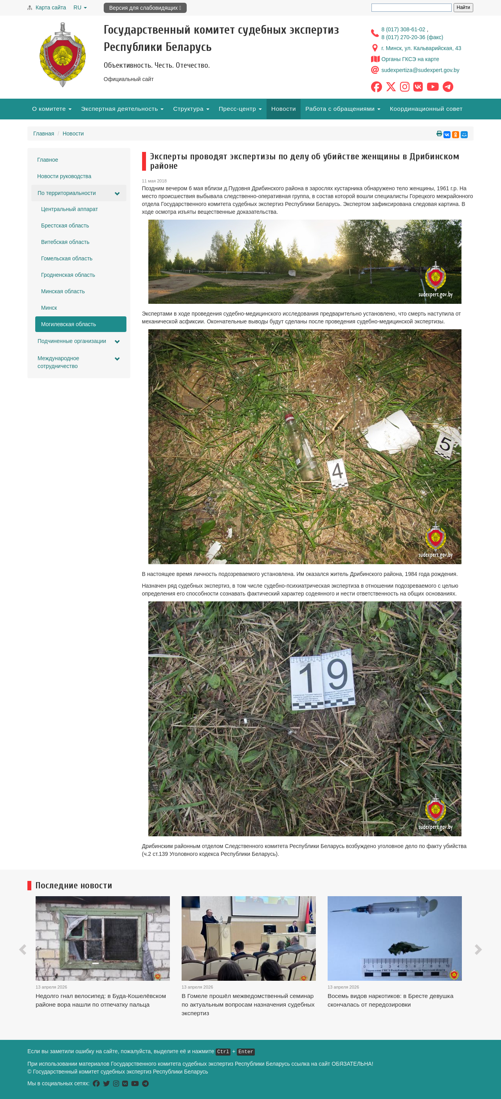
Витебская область (65, 242)
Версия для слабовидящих (145, 8)
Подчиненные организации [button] (79, 341)
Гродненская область (68, 275)
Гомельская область (66, 258)
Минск (49, 308)
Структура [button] (191, 108)
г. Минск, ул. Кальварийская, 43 (421, 48)
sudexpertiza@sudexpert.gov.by (421, 70)
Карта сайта (51, 7)
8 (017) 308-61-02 (404, 29)
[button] (23, 950)
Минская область (63, 291)
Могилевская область (68, 324)
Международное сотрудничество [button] (79, 362)
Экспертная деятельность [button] (122, 108)
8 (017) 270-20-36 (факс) (412, 37)
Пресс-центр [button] (240, 108)
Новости (283, 108)
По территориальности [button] (79, 193)
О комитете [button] (52, 108)
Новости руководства (64, 176)
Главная (43, 133)
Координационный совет (426, 108)
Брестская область (65, 225)
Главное (47, 160)
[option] (109, 962)
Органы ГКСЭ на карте (411, 59)
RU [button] (80, 7)
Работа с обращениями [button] (342, 108)
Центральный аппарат (69, 209)
